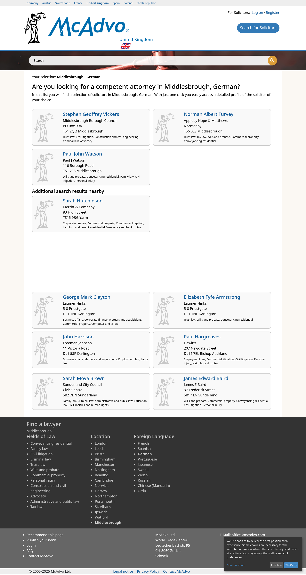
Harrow (101, 490)
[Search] (272, 60)
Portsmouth (105, 501)
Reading (101, 475)
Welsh (143, 475)
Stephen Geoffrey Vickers (91, 114)
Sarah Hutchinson (83, 200)
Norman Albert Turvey (208, 114)
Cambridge (104, 480)
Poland (128, 3)
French (143, 443)
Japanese (145, 464)
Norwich (102, 485)
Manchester (104, 464)
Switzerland (62, 3)
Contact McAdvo (40, 556)
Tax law (36, 506)
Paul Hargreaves (202, 336)
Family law (39, 448)
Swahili (143, 469)
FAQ (30, 550)
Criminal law (40, 459)
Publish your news (42, 540)
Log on (257, 12)
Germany (32, 3)
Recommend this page (45, 534)
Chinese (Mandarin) (154, 485)
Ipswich (101, 512)
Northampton (106, 496)
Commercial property (47, 475)
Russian (144, 480)
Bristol (100, 454)
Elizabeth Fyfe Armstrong (212, 297)
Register (272, 12)
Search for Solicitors (258, 27)
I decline (276, 565)
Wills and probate (44, 469)
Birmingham (105, 459)
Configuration (236, 565)
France (78, 3)
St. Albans (103, 506)
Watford (101, 517)
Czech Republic (146, 3)
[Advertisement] (149, 263)
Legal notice (123, 571)
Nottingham (105, 469)
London (101, 443)
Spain (116, 3)
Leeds (99, 448)
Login (31, 545)
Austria (47, 3)
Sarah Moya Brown (84, 378)
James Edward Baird (206, 378)
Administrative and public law (54, 501)
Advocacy (38, 496)
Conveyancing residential (51, 443)
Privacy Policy (148, 571)
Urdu (142, 490)
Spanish (144, 448)
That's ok (291, 565)
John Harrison (78, 336)
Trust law (37, 464)
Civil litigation (41, 454)
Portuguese (147, 459)
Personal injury (42, 480)
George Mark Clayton (86, 297)
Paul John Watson (82, 153)
